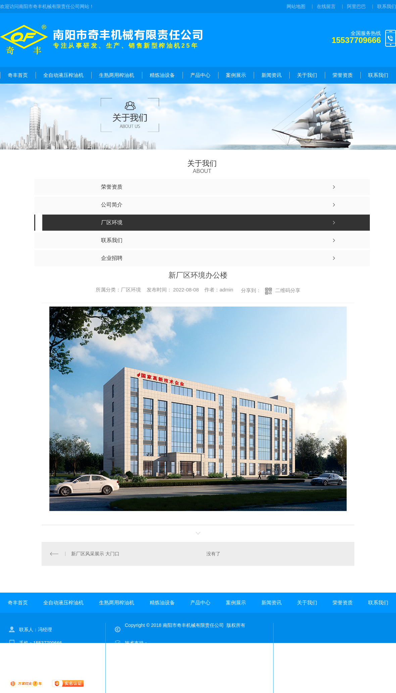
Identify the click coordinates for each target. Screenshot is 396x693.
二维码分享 (287, 290)
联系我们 (386, 6)
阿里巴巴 (356, 6)
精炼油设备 (162, 75)
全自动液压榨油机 (63, 75)
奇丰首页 (18, 75)
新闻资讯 (271, 75)
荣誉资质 (343, 75)
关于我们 (307, 75)
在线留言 (326, 6)
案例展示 (236, 75)
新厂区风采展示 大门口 (95, 553)
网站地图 (296, 6)
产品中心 (200, 75)
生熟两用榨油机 (116, 75)
